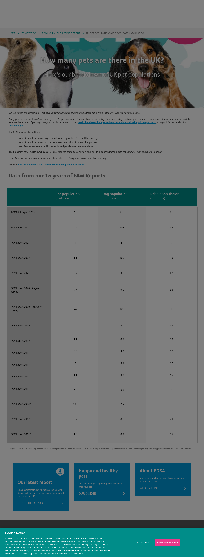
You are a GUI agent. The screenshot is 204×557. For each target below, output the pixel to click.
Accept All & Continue (167, 542)
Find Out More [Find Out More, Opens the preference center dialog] (142, 542)
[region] (102, 542)
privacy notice (72, 551)
